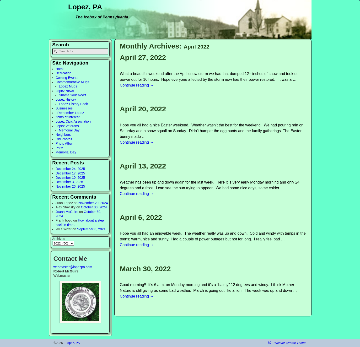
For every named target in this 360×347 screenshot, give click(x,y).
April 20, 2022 (143, 109)
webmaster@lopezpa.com (73, 267)
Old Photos (64, 139)
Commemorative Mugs (72, 82)
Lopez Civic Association (73, 121)
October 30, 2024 (94, 207)
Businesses (64, 108)
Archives (58, 239)
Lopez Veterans (67, 126)
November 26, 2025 (70, 186)
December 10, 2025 (70, 177)
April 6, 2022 (141, 217)
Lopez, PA (85, 7)
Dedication (63, 73)
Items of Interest (68, 117)
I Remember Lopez (70, 113)
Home (60, 69)
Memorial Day (69, 130)
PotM (60, 148)
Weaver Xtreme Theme (290, 343)
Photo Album (65, 143)
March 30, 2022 (145, 269)
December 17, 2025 (70, 173)
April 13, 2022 (143, 166)
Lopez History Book (73, 104)
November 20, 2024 (93, 203)
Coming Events (67, 78)
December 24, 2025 (70, 169)
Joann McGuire (67, 212)
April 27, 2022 (143, 57)
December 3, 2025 (69, 182)
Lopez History (66, 99)
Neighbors (63, 134)
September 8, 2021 (91, 229)
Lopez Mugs (68, 86)
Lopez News (65, 91)
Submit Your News (72, 95)
